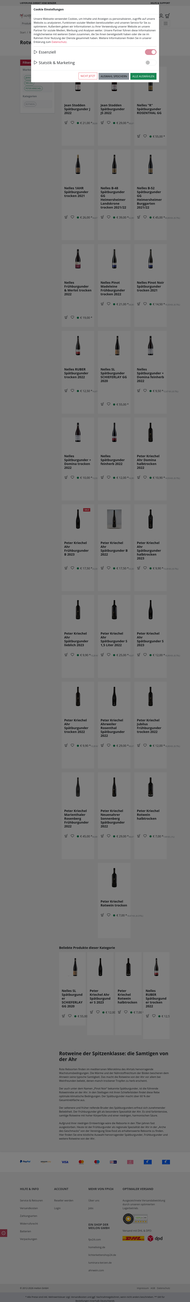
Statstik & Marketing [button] (54, 62)
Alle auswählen (143, 76)
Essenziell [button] (45, 52)
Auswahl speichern (114, 76)
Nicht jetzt (88, 76)
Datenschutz (59, 42)
